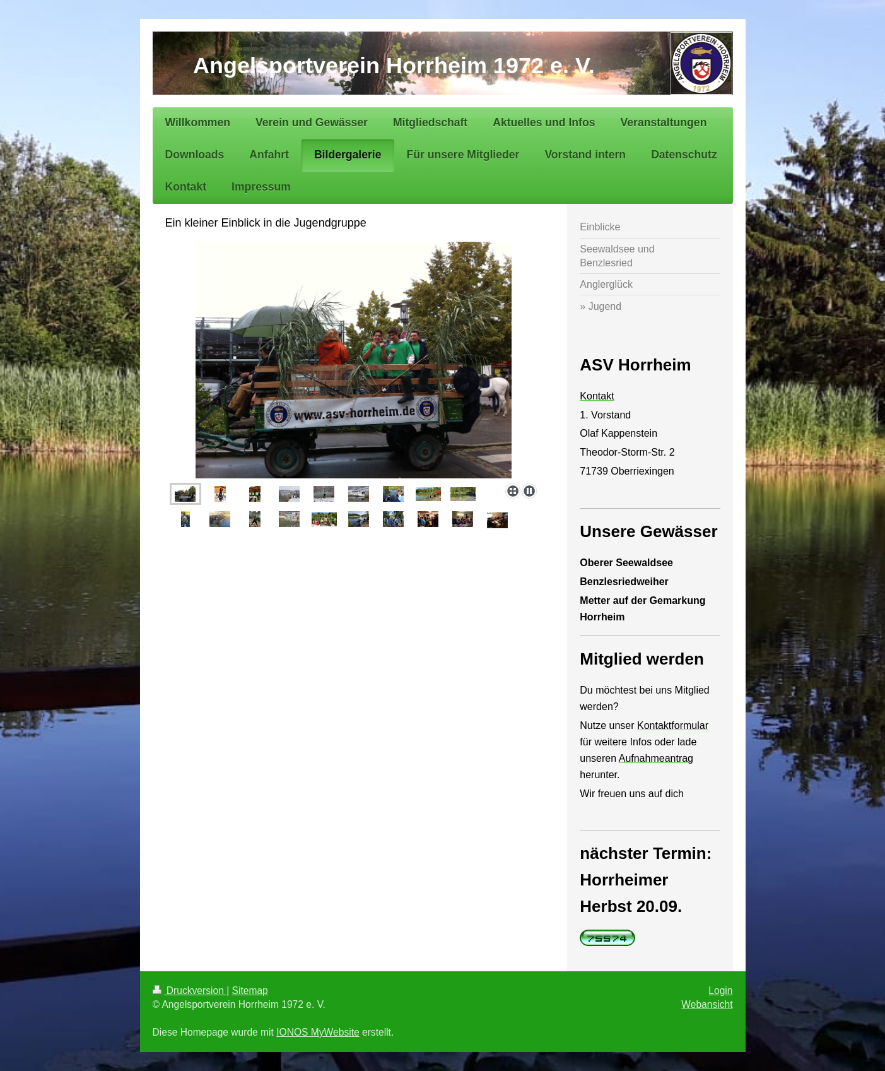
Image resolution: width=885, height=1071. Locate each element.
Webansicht (706, 1004)
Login (720, 990)
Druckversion (190, 990)
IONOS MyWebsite (317, 1032)
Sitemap (250, 990)
